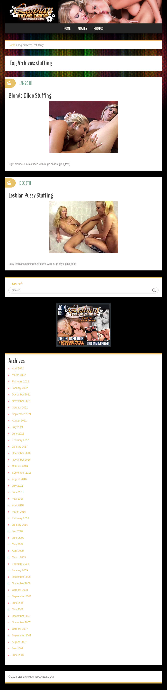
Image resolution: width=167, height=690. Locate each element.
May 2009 (17, 544)
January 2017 (20, 446)
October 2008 (20, 589)
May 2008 (17, 609)
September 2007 (21, 635)
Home (66, 28)
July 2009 (17, 531)
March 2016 (19, 511)
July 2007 (17, 648)
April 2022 (18, 368)
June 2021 (18, 433)
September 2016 (21, 472)
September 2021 (21, 414)
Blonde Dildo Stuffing (30, 95)
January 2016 (20, 524)
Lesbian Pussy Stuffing (30, 195)
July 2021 (17, 427)
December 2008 (21, 576)
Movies (82, 28)
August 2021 (19, 420)
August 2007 (19, 642)
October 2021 (20, 407)
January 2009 (20, 570)
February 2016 (20, 518)
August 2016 (19, 479)
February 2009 (20, 563)
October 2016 (20, 466)
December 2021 (21, 394)
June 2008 (18, 602)
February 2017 (20, 440)
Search (17, 283)
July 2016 (17, 485)
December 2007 (21, 616)
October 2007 (20, 629)
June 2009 (18, 537)
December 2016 (21, 453)
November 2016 (21, 459)
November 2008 (21, 583)
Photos (99, 28)
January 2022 (20, 388)
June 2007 (18, 655)
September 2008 (21, 596)
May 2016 (17, 498)
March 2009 (19, 557)
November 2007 (21, 622)
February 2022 (20, 381)
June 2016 (18, 492)
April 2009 (18, 550)
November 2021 (21, 401)
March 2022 (19, 375)
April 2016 (18, 505)
